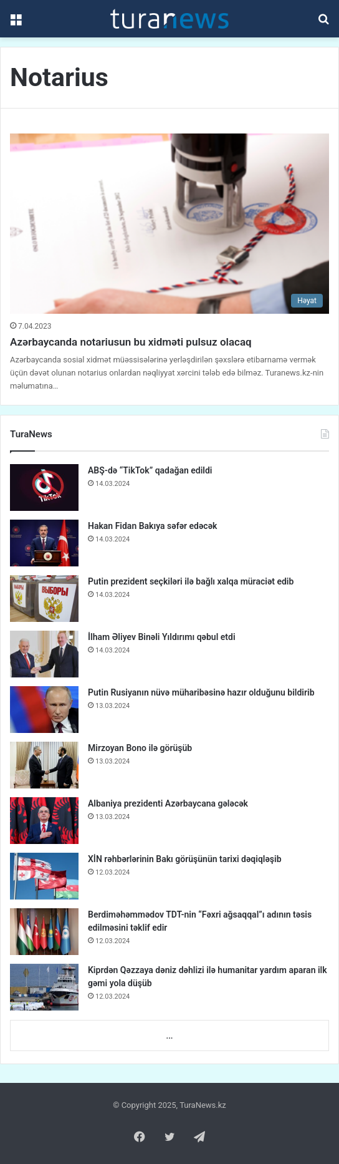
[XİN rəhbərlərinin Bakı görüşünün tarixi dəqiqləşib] (44, 876)
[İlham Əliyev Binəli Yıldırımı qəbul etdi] (44, 654)
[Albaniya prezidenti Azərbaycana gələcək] (44, 820)
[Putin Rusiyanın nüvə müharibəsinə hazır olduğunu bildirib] (44, 709)
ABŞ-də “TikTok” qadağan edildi (150, 470)
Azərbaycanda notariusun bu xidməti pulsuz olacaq (131, 342)
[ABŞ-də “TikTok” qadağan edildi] (44, 487)
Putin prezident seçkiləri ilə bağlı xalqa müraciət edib (191, 581)
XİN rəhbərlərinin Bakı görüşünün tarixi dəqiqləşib (185, 859)
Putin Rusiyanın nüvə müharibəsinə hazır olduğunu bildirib (201, 692)
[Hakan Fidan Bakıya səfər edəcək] (44, 543)
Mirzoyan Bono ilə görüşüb (140, 748)
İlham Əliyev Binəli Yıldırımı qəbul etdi (162, 637)
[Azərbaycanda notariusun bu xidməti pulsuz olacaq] (169, 223)
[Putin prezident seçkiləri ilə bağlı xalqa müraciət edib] (44, 598)
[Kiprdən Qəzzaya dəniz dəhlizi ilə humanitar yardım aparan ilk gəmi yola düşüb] (44, 987)
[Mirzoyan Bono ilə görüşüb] (44, 765)
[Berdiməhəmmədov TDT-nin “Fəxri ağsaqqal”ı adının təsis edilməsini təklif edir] (44, 931)
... (169, 1035)
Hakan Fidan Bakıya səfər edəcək (152, 526)
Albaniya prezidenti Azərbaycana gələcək (168, 803)
